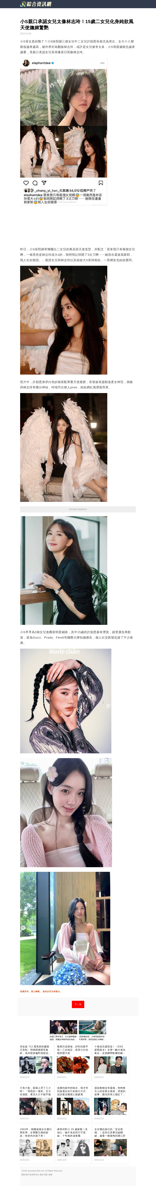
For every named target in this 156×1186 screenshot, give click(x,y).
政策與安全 (34, 1174)
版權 (50, 1174)
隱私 (46, 1174)
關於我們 (25, 1174)
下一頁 (78, 1004)
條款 (42, 1174)
